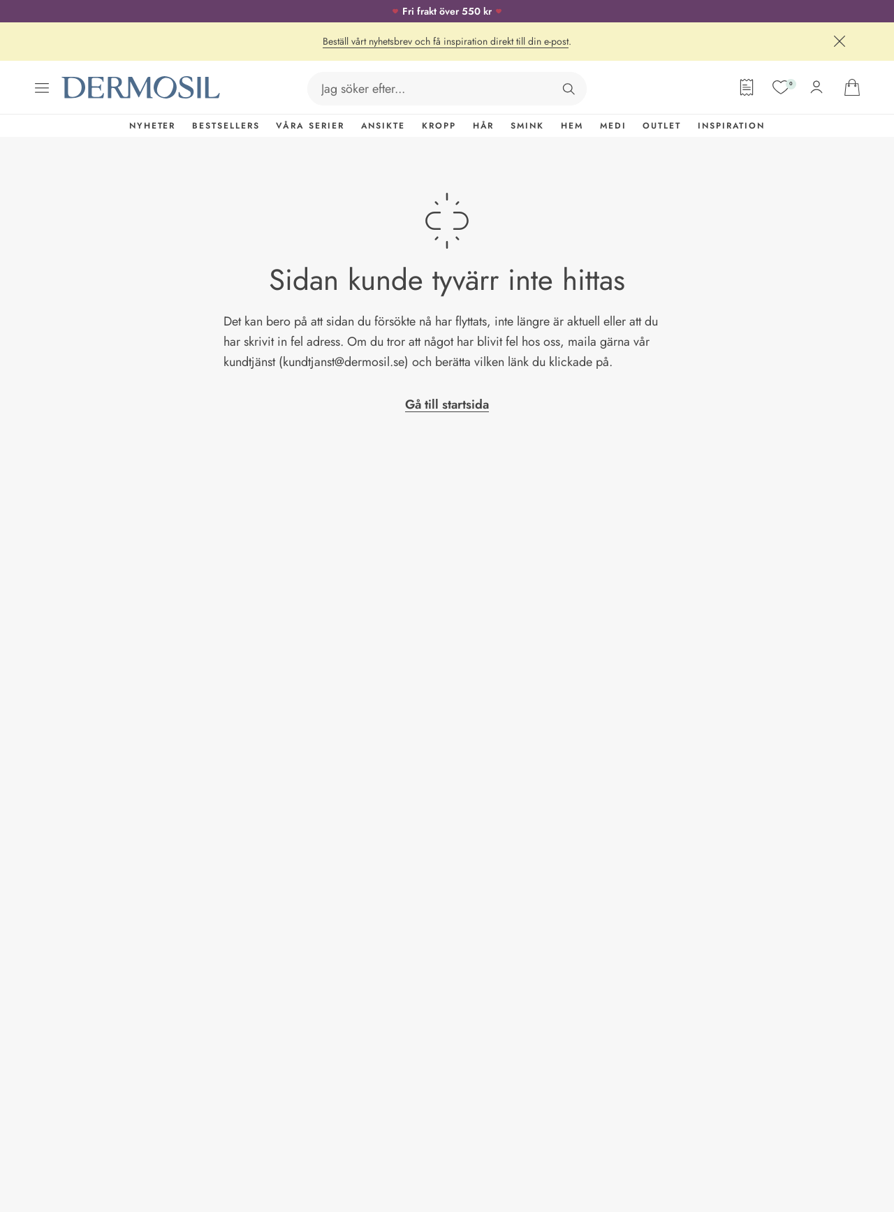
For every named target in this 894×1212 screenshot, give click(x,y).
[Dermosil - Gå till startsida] (141, 87)
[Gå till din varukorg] (852, 87)
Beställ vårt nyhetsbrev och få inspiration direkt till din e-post (446, 41)
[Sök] (568, 89)
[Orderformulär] (746, 87)
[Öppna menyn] (41, 88)
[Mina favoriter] (780, 87)
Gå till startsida (447, 404)
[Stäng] (839, 41)
